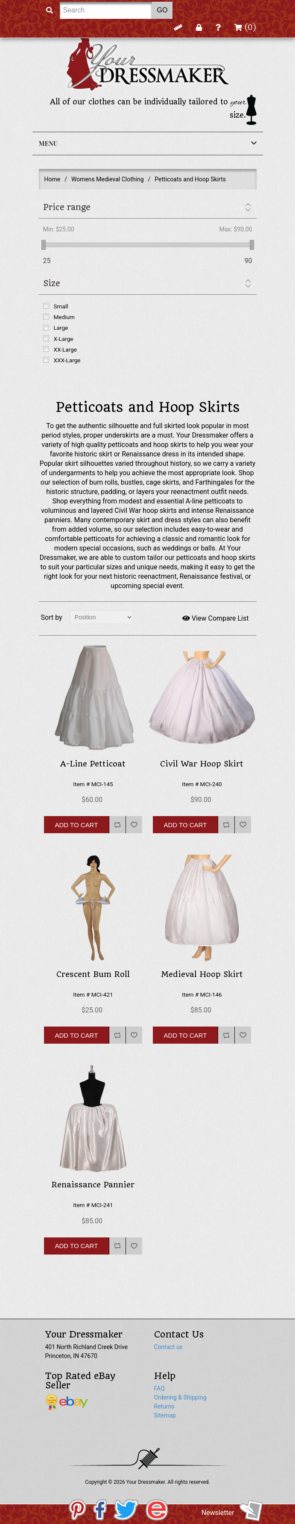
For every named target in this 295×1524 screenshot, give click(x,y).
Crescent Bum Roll (93, 974)
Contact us (168, 1346)
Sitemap (165, 1415)
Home (52, 179)
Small (61, 306)
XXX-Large (67, 360)
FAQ (159, 1388)
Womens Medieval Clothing (107, 179)
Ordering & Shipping (180, 1397)
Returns (164, 1406)
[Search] (106, 10)
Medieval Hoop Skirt (202, 974)
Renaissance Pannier (92, 1185)
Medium (64, 317)
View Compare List (215, 618)
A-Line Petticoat (93, 764)
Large (61, 327)
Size (51, 283)
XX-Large (65, 349)
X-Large (63, 338)
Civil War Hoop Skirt (201, 764)
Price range (67, 207)
